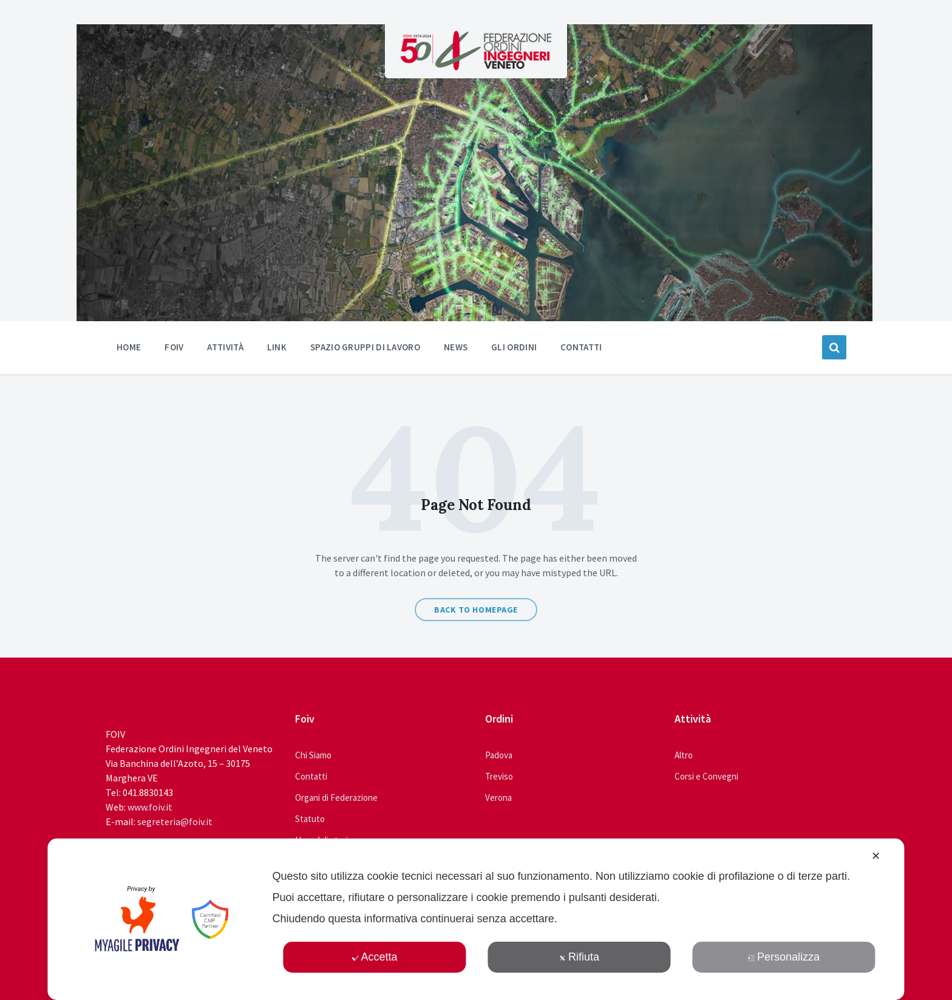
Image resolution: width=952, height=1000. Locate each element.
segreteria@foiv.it (174, 821)
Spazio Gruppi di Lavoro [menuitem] (365, 347)
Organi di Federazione (336, 797)
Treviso (499, 776)
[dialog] (475, 919)
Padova (498, 755)
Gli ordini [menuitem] (514, 347)
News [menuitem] (455, 347)
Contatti (311, 776)
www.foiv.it (149, 807)
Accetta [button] (374, 957)
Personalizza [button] (784, 957)
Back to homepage (476, 609)
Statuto (310, 819)
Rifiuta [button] (579, 957)
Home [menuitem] (129, 347)
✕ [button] (875, 856)
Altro (684, 755)
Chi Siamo (313, 755)
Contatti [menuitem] (581, 347)
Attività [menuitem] (225, 347)
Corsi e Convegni (706, 776)
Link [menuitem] (277, 347)
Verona (498, 797)
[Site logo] (476, 67)
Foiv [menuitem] (174, 347)
